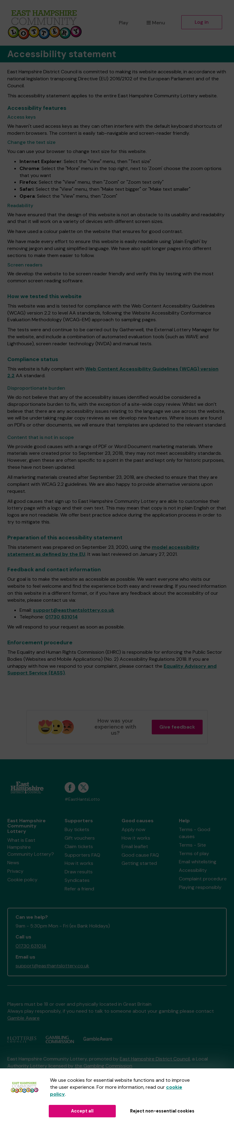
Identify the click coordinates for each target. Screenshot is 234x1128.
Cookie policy (22, 879)
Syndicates (77, 880)
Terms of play (194, 853)
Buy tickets (77, 829)
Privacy (15, 871)
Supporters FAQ (82, 855)
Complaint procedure (203, 879)
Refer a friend (79, 889)
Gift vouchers (80, 838)
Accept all (82, 1111)
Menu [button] (156, 22)
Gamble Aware (23, 1018)
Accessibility (193, 870)
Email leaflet (135, 846)
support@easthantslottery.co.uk (73, 610)
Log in (202, 22)
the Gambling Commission (103, 1066)
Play (123, 22)
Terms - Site (192, 845)
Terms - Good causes (194, 833)
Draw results (79, 872)
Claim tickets (79, 846)
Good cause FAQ (140, 855)
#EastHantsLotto (82, 799)
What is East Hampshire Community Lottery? (30, 847)
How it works (79, 863)
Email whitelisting (197, 861)
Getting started (139, 863)
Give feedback (177, 727)
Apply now (133, 829)
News (13, 862)
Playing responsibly (200, 887)
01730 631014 (61, 617)
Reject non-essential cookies (162, 1111)
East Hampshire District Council (155, 1059)
